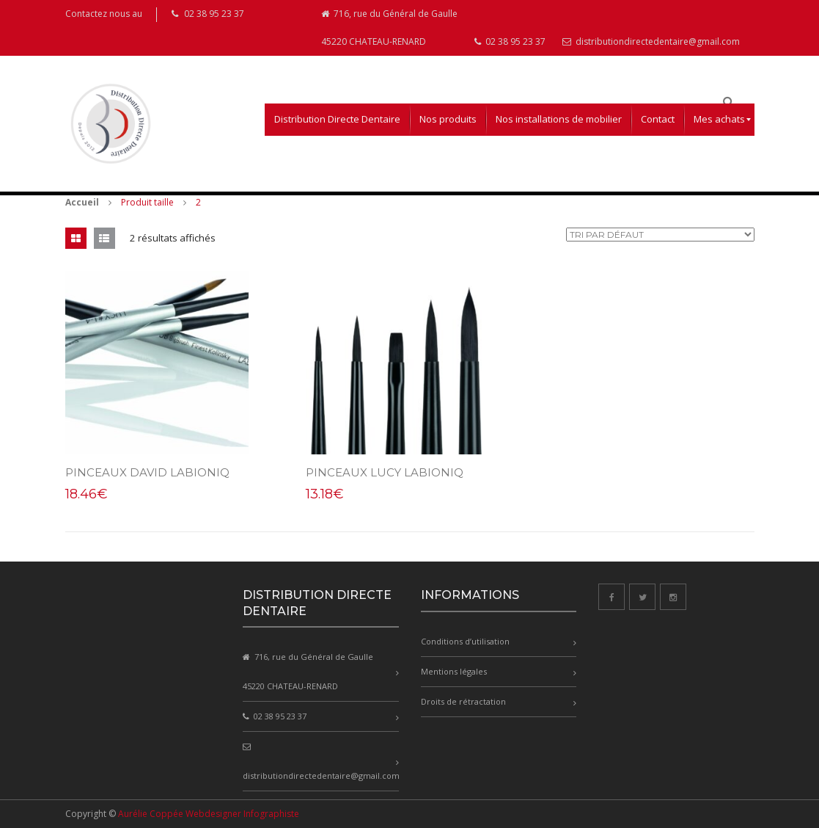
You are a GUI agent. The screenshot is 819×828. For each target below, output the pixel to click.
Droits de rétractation (463, 701)
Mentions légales (454, 671)
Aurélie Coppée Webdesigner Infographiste (208, 813)
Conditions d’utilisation (465, 641)
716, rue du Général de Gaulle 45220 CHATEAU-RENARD (389, 27)
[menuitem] (337, 120)
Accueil (82, 202)
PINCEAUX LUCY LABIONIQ (381, 472)
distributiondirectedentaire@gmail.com (651, 41)
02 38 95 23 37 (510, 41)
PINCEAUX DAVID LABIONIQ (147, 472)
